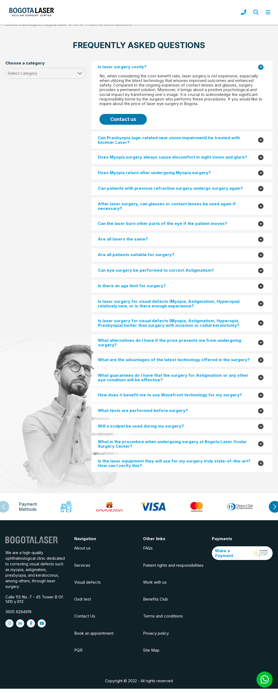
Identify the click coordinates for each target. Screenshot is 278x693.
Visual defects (87, 582)
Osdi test (82, 599)
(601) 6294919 (18, 611)
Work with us (155, 582)
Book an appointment (93, 632)
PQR (78, 650)
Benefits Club (155, 599)
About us (82, 548)
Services (82, 565)
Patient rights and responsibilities (173, 565)
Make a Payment (242, 553)
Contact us (123, 119)
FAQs (148, 548)
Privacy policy (156, 632)
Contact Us (84, 616)
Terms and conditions (163, 616)
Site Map (151, 650)
